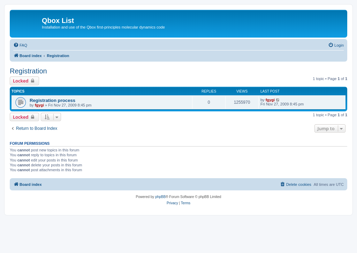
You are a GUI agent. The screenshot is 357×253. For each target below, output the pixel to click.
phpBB (160, 197)
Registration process (52, 100)
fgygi (39, 105)
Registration (28, 71)
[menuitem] (20, 45)
